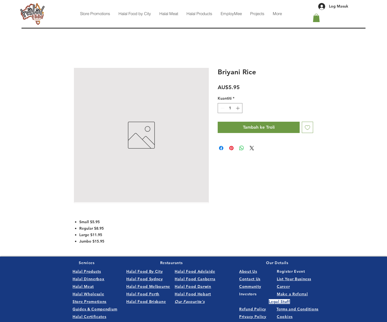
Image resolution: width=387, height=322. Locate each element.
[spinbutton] (230, 108)
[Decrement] (221, 108)
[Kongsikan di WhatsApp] (241, 148)
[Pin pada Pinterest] (231, 148)
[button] (316, 18)
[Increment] (238, 108)
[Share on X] (252, 148)
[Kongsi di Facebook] (221, 148)
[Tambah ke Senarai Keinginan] (307, 127)
